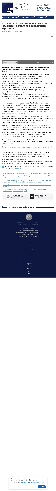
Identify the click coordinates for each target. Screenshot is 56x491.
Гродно (15, 17)
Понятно (42, 486)
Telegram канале (16, 168)
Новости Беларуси (28, 249)
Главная (5, 17)
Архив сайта (28, 259)
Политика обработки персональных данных (28, 232)
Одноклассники (28, 269)
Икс (29, 273)
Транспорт (18, 31)
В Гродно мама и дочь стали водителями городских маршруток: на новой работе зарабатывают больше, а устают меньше (27, 181)
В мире (5, 19)
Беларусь (42, 17)
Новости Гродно (28, 245)
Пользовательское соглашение (29, 230)
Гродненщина (28, 17)
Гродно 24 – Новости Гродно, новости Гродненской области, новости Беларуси (7, 8)
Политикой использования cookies (32, 482)
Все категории (29, 257)
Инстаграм (29, 266)
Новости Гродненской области (29, 247)
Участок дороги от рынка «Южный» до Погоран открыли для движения (28, 173)
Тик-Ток (29, 268)
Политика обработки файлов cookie (28, 234)
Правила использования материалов (29, 236)
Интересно (17, 19)
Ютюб (29, 275)
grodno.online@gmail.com (32, 226)
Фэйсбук (28, 264)
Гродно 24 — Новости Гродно (29, 217)
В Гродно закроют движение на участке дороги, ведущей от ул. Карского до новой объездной (24, 190)
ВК (29, 271)
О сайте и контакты (28, 228)
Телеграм (29, 263)
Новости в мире (28, 251)
